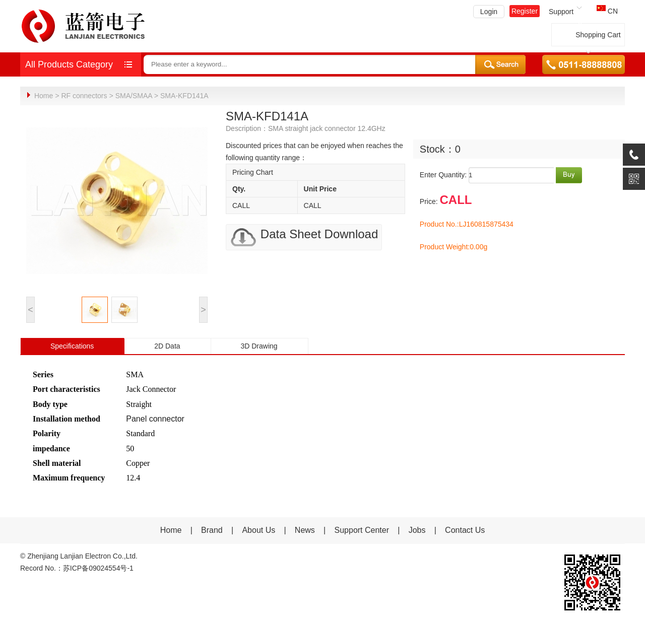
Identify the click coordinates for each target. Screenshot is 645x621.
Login (488, 12)
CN (607, 11)
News (306, 529)
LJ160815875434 (486, 224)
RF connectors (84, 96)
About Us (258, 529)
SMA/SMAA (133, 96)
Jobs (417, 529)
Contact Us (465, 529)
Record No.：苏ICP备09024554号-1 (77, 568)
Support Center (362, 529)
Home (43, 96)
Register (524, 11)
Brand (212, 529)
